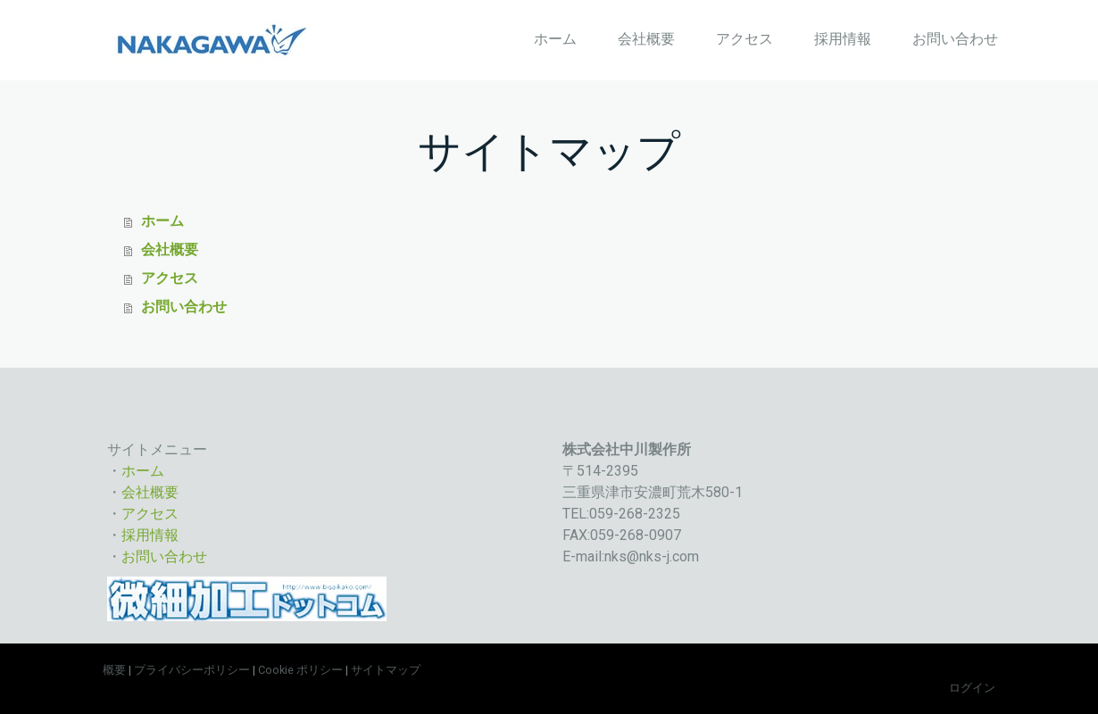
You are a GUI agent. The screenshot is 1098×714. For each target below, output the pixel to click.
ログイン (972, 687)
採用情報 (842, 38)
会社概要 (646, 38)
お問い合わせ (955, 38)
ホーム (555, 38)
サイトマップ (385, 670)
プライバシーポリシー (192, 670)
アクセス (744, 38)
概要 (114, 670)
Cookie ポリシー (300, 670)
